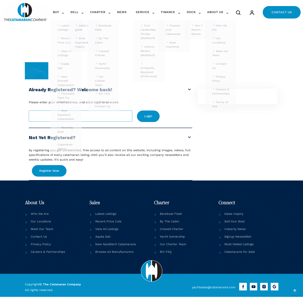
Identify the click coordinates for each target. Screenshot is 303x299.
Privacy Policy (41, 246)
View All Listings (107, 231)
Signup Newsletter (238, 239)
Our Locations (41, 224)
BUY (76, 13)
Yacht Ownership (172, 239)
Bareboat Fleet (171, 216)
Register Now (51, 173)
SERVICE (151, 13)
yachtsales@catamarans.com (212, 289)
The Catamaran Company (62, 286)
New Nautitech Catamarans (116, 246)
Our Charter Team (173, 246)
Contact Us (39, 239)
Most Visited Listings (239, 246)
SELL (92, 13)
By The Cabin (170, 224)
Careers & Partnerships (48, 254)
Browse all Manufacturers (114, 254)
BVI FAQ (166, 254)
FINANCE (174, 13)
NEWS (134, 13)
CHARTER (113, 13)
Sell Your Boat (234, 224)
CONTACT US (282, 13)
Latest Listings (106, 216)
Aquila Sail (103, 239)
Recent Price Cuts (108, 224)
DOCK (195, 13)
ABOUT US (216, 13)
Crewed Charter (172, 231)
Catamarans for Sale (239, 254)
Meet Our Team (42, 231)
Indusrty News (235, 231)
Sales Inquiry (234, 216)
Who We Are (40, 216)
